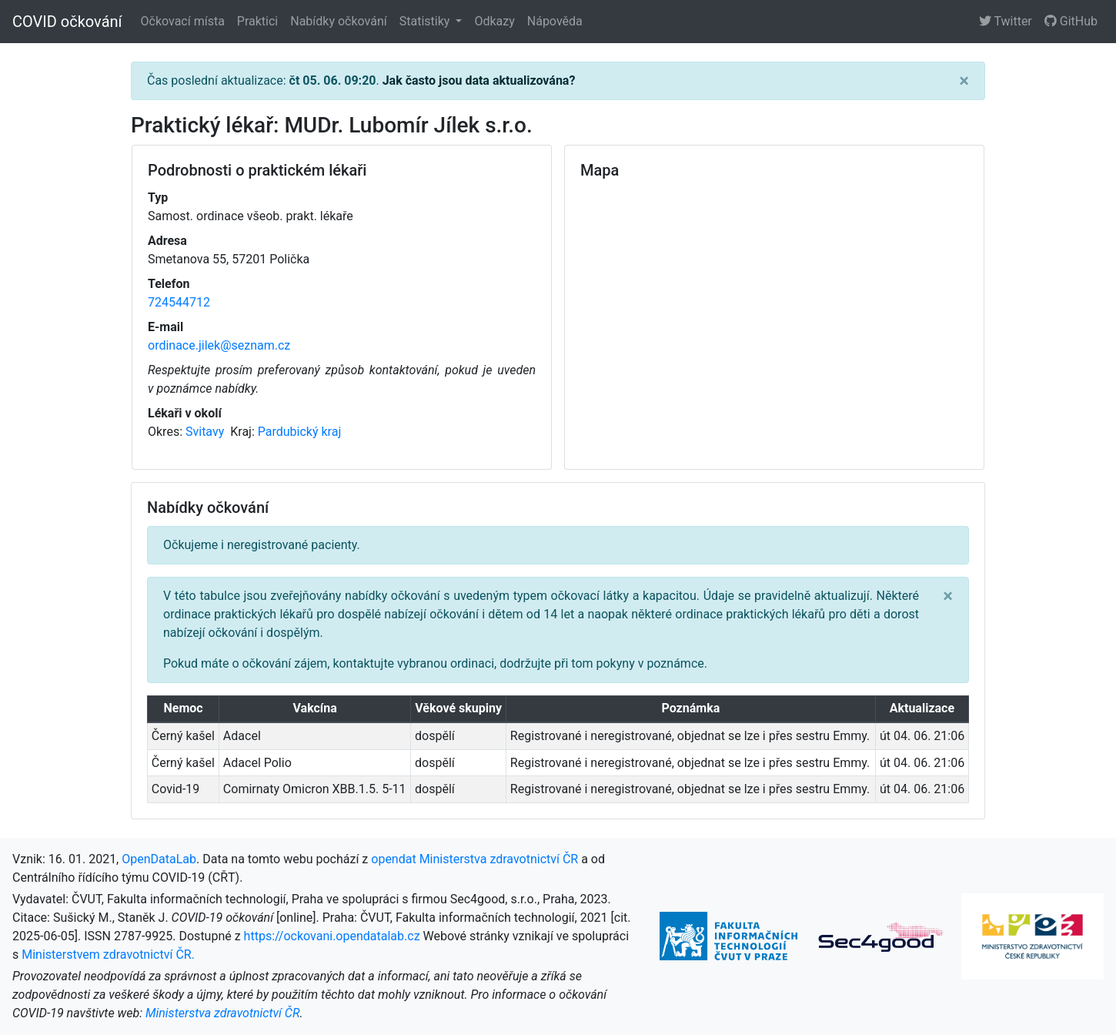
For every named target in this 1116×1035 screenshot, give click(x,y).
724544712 (179, 302)
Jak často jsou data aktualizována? (479, 80)
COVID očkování (67, 21)
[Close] (964, 80)
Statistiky (426, 21)
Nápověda (555, 21)
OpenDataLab (159, 859)
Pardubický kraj (299, 431)
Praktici (257, 21)
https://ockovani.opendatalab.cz (332, 936)
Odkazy (494, 21)
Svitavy (206, 431)
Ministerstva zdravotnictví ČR (222, 1013)
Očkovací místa (183, 21)
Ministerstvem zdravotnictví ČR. (108, 954)
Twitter (1005, 21)
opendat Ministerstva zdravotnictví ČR (474, 859)
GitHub (1071, 21)
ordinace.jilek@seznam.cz (219, 345)
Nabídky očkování (338, 21)
